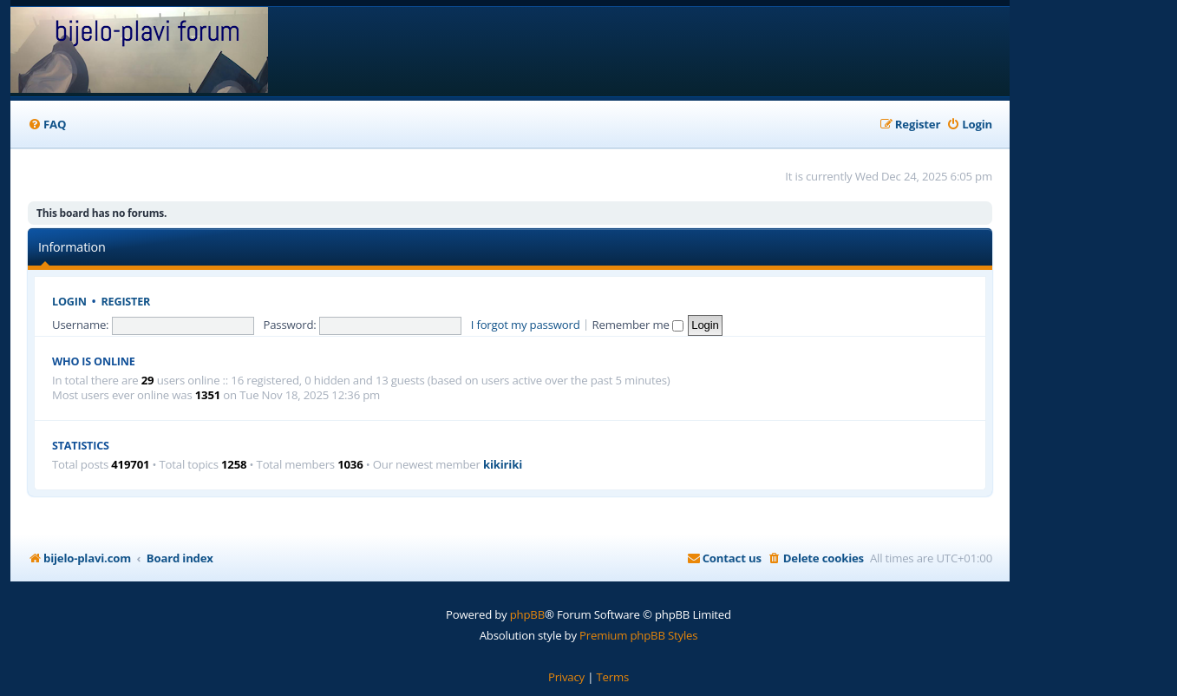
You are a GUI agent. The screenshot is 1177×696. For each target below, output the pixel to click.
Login (69, 301)
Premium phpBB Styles (638, 635)
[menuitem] (47, 124)
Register (126, 301)
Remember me (637, 324)
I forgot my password (525, 324)
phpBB (527, 614)
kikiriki (502, 464)
